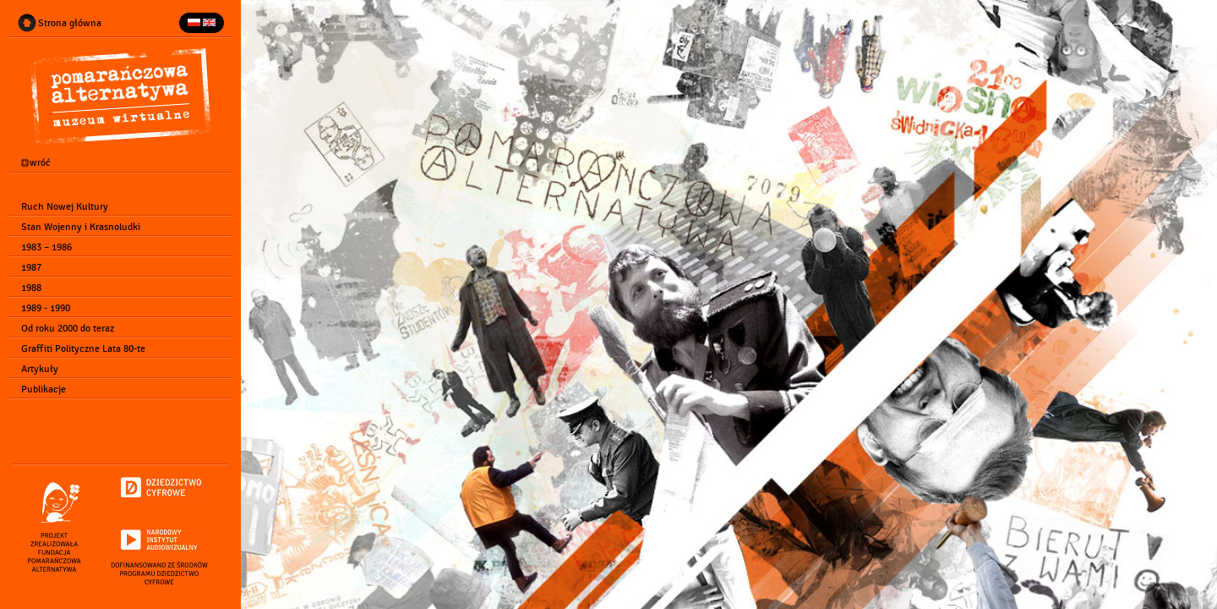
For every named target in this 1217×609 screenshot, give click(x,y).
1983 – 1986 (46, 247)
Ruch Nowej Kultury (64, 206)
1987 (31, 267)
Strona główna (69, 23)
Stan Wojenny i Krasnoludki (80, 227)
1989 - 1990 (45, 308)
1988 (31, 288)
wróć (36, 163)
